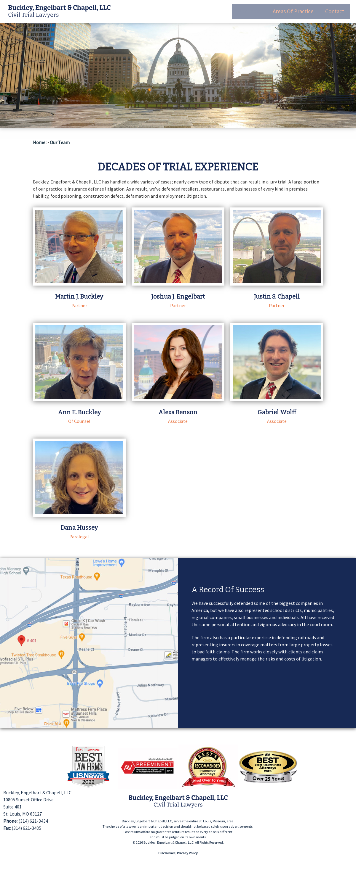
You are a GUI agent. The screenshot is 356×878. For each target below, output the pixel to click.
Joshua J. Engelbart (178, 296)
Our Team (245, 9)
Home (39, 142)
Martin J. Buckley (79, 296)
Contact (333, 9)
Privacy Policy (187, 853)
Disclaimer (166, 853)
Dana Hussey (79, 527)
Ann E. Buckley (79, 412)
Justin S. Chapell (277, 296)
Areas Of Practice (290, 9)
